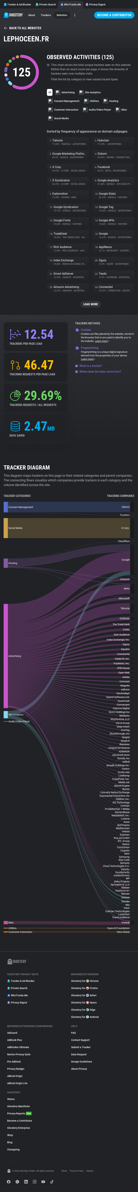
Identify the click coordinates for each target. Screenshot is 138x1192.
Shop (10, 1135)
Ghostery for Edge (83, 1009)
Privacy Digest (95, 4)
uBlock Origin (14, 1076)
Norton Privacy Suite (19, 1054)
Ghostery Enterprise (18, 1128)
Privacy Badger (15, 1069)
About (31, 15)
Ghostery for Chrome (85, 981)
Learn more (102, 341)
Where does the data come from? (98, 372)
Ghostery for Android (85, 1017)
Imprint (89, 1171)
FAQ (73, 1033)
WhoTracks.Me (70, 4)
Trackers (46, 15)
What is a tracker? (88, 366)
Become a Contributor (114, 15)
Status (11, 1099)
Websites (62, 15)
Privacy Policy (77, 1171)
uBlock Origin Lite (17, 1083)
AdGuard (12, 1033)
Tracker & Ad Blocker (17, 4)
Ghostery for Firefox (84, 988)
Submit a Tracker (81, 1047)
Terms (64, 1171)
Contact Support (80, 1040)
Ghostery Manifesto (18, 1106)
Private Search (45, 4)
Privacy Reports (19, 1113)
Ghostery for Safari (83, 995)
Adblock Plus (14, 1040)
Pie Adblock (14, 1061)
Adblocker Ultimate (18, 1047)
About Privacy (79, 1069)
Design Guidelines (81, 1061)
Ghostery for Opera (84, 1002)
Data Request (79, 1054)
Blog (9, 1142)
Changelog (13, 1149)
